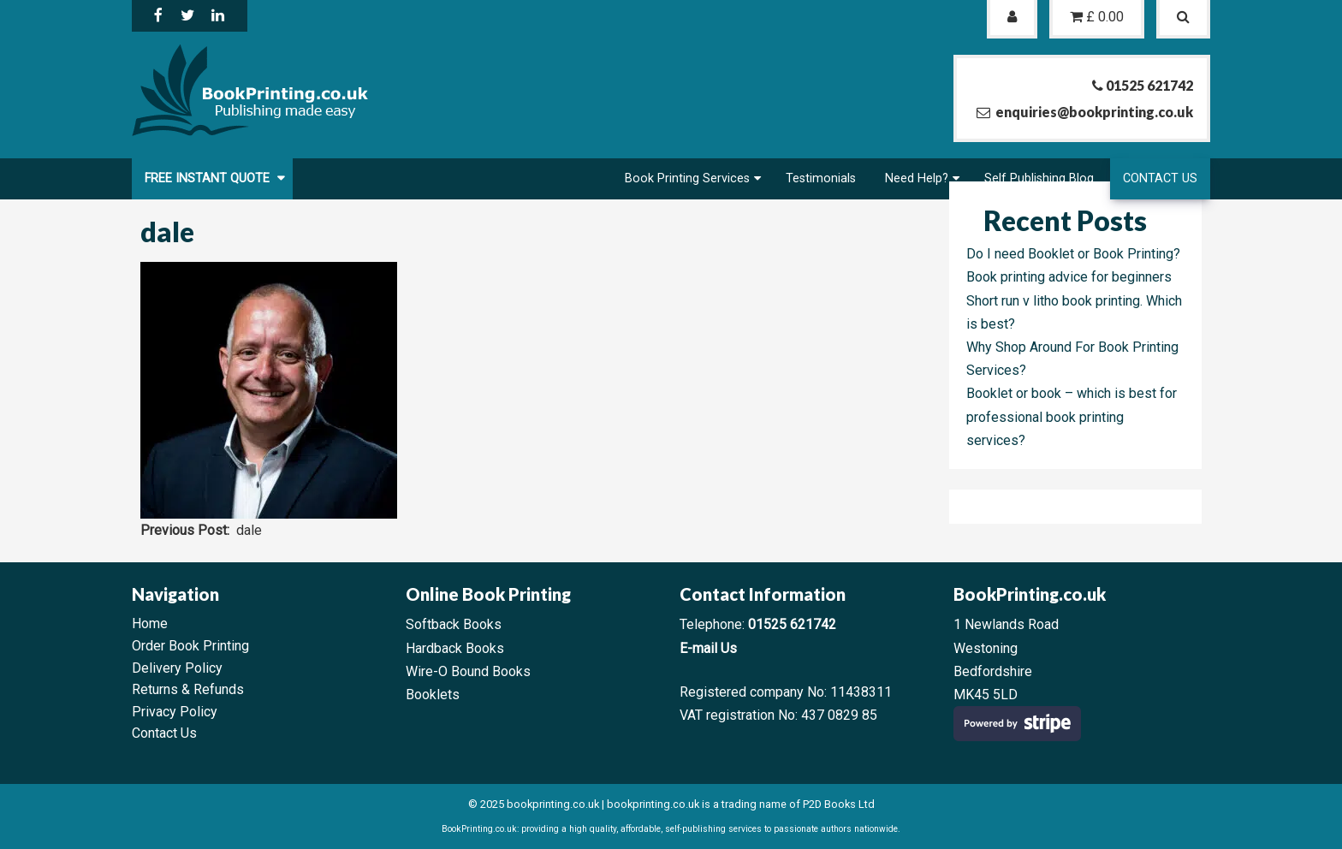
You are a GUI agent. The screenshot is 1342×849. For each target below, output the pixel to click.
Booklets (433, 694)
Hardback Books (455, 648)
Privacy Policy (174, 712)
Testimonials (821, 178)
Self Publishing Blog (1039, 178)
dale (249, 530)
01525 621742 (792, 624)
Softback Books (454, 624)
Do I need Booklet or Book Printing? (1073, 254)
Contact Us (1160, 178)
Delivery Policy (177, 668)
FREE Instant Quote (209, 178)
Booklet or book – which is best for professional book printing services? (1071, 416)
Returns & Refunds (188, 689)
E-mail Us (708, 648)
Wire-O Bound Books (468, 671)
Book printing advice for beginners (1069, 277)
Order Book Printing (190, 646)
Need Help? (916, 178)
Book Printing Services (687, 178)
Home (150, 623)
